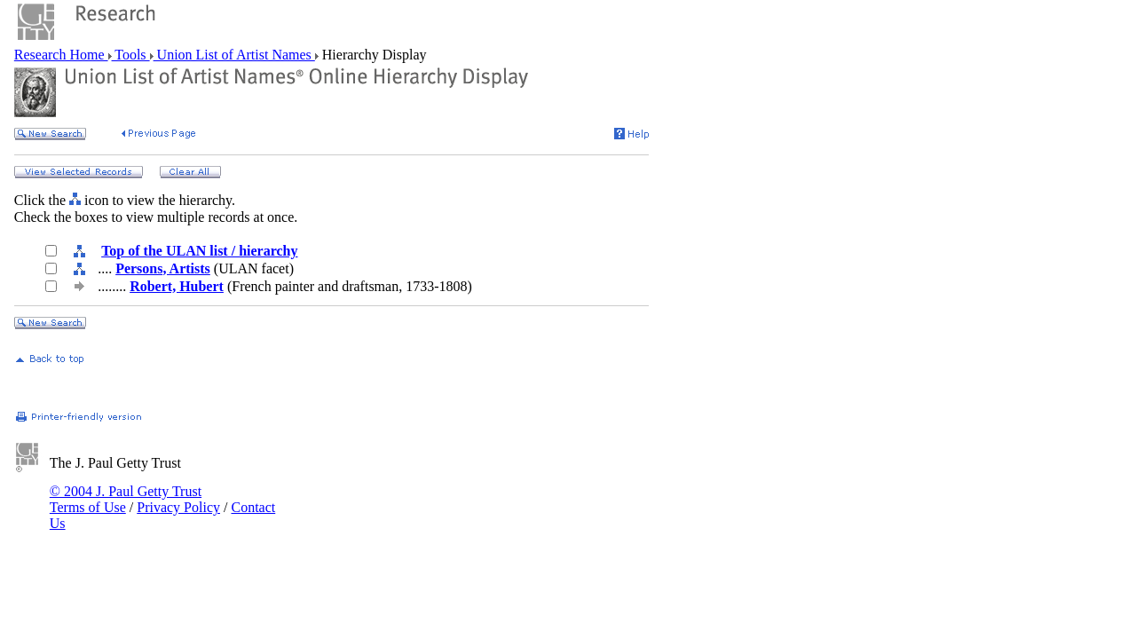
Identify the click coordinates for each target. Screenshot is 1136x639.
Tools (131, 54)
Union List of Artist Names (234, 54)
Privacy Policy (178, 507)
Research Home (61, 54)
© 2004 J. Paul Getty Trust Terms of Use (125, 499)
